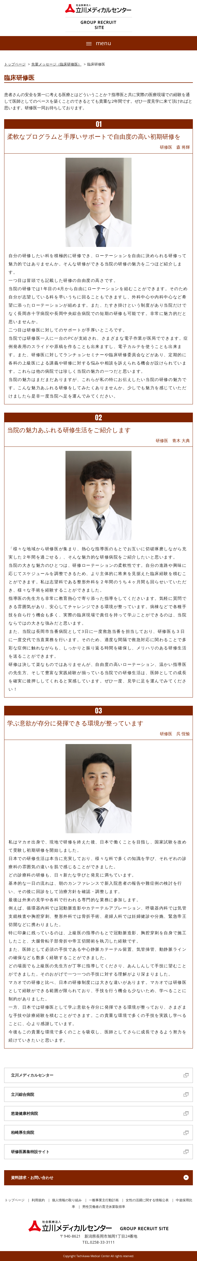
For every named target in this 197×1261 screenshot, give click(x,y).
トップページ (15, 64)
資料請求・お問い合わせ (32, 1177)
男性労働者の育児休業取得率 (103, 1206)
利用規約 (38, 1200)
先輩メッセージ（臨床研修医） (56, 64)
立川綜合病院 (22, 1094)
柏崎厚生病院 (22, 1132)
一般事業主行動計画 (104, 1200)
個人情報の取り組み (67, 1200)
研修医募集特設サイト (30, 1151)
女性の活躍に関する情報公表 (147, 1200)
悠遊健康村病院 (24, 1113)
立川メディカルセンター (32, 1075)
